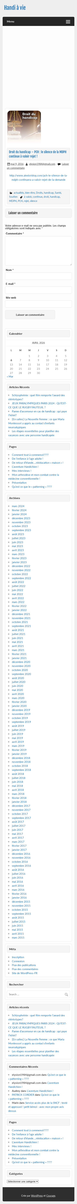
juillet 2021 (18, 634)
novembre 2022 (21, 570)
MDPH (13, 200)
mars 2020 (18, 698)
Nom (10, 270)
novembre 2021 (21, 618)
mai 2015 (17, 929)
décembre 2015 (21, 901)
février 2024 (19, 510)
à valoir (28, 196)
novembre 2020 (21, 665)
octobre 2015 (20, 909)
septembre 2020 (21, 674)
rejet (26, 200)
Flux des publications (24, 965)
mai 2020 (17, 689)
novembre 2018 (21, 761)
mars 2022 (18, 601)
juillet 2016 (18, 873)
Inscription (18, 957)
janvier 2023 (19, 562)
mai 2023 (17, 546)
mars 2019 (18, 745)
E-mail (10, 283)
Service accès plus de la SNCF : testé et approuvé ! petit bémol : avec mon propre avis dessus (37, 1106)
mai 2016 (17, 881)
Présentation (19, 482)
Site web (11, 297)
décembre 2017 (21, 805)
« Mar (10, 376)
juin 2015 (17, 925)
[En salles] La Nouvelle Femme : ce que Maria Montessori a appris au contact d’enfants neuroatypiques (36, 423)
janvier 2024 (19, 514)
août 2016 (18, 869)
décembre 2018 (21, 757)
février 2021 (19, 654)
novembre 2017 (21, 809)
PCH (20, 200)
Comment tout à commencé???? (30, 454)
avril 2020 (18, 693)
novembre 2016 (21, 857)
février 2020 (19, 701)
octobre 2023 (20, 526)
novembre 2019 (21, 713)
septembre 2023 (21, 530)
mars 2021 (18, 650)
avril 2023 (18, 550)
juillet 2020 (18, 681)
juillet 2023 (18, 538)
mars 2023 (18, 554)
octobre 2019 (20, 717)
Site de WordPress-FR (24, 973)
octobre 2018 (20, 765)
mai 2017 (17, 833)
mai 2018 (17, 785)
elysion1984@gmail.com (42, 163)
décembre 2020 (21, 661)
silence (33, 200)
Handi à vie (15, 7)
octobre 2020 (20, 669)
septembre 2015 (21, 913)
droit (46, 196)
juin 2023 (17, 542)
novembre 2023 (21, 522)
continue (37, 196)
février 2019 (19, 749)
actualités (19, 192)
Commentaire (15, 233)
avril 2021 (18, 645)
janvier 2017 (19, 849)
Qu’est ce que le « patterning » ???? (32, 486)
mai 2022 (17, 594)
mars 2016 (18, 889)
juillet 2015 (18, 921)
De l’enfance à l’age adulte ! (27, 458)
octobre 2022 (20, 574)
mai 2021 (17, 641)
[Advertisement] (38, 68)
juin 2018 (17, 781)
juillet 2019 (18, 729)
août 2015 (18, 917)
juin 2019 (17, 733)
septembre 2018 (21, 769)
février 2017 (19, 845)
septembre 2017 (21, 817)
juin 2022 (17, 590)
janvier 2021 (19, 658)
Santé (58, 192)
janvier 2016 (19, 897)
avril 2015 (18, 933)
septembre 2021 (21, 625)
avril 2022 (18, 598)
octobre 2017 (20, 813)
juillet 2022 (18, 586)
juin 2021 (17, 638)
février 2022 (19, 606)
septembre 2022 (21, 578)
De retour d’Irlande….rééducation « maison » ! (37, 462)
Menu (10, 21)
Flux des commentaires (25, 969)
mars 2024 (18, 506)
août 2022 (18, 582)
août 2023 (18, 534)
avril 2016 (18, 885)
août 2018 (18, 773)
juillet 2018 (18, 777)
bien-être (30, 192)
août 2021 (18, 630)
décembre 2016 (21, 853)
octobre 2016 (20, 861)
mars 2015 (18, 937)
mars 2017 (18, 841)
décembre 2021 (21, 614)
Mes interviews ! (21, 470)
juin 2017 (17, 829)
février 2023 (19, 558)
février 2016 (19, 893)
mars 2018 (18, 793)
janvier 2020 (19, 705)
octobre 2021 (20, 621)
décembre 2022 (21, 566)
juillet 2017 (18, 825)
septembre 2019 (21, 721)
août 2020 (18, 678)
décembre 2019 (21, 709)
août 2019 (18, 725)
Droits (39, 192)
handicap (49, 192)
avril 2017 (18, 837)
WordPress (37, 1195)
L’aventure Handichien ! (25, 466)
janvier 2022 (19, 610)
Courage (50, 1195)
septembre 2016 (21, 865)
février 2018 (19, 797)
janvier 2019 (19, 753)
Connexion (18, 961)
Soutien (13, 196)
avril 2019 (18, 741)
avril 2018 (18, 789)
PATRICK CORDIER (23, 1094)
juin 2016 (17, 877)
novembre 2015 (21, 905)
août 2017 (18, 821)
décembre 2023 (21, 518)
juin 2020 (17, 685)
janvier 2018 (19, 801)
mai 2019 (17, 737)
